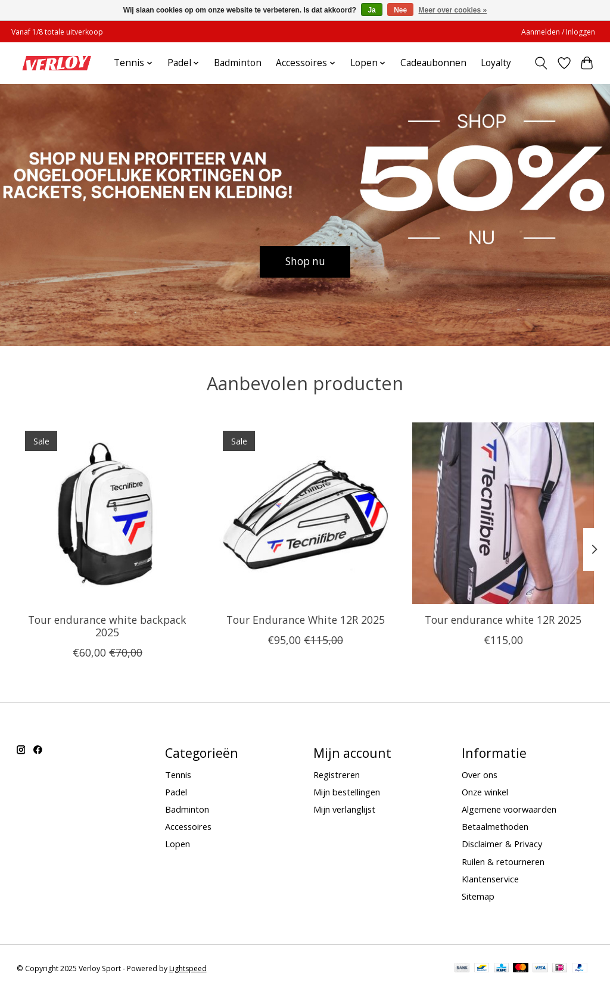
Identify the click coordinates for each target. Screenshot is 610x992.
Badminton (238, 63)
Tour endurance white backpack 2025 (107, 625)
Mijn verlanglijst (344, 809)
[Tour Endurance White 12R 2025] (305, 513)
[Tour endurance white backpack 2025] (107, 513)
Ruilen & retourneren (503, 861)
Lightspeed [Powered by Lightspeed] (188, 968)
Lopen (177, 844)
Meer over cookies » (453, 10)
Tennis (178, 774)
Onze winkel (485, 792)
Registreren (336, 774)
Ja (371, 10)
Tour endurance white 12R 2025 (503, 619)
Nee (400, 10)
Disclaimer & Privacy (502, 844)
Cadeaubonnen (433, 63)
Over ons (479, 774)
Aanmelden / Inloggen (558, 32)
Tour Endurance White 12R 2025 (305, 619)
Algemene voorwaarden (509, 809)
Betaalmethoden (495, 826)
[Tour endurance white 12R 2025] (503, 513)
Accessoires (188, 826)
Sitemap (478, 896)
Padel (176, 792)
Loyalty (496, 63)
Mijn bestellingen (346, 792)
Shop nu (305, 261)
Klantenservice (490, 879)
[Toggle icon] (540, 63)
